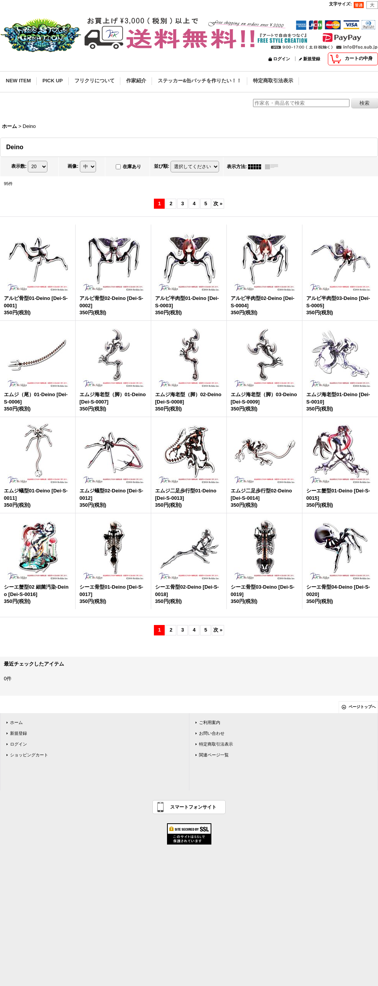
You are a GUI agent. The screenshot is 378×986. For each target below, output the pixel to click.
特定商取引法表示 (216, 744)
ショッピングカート (29, 755)
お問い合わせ (211, 733)
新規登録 (311, 58)
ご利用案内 (209, 722)
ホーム (16, 722)
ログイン (281, 58)
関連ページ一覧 (214, 755)
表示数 (19, 166)
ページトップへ (362, 707)
